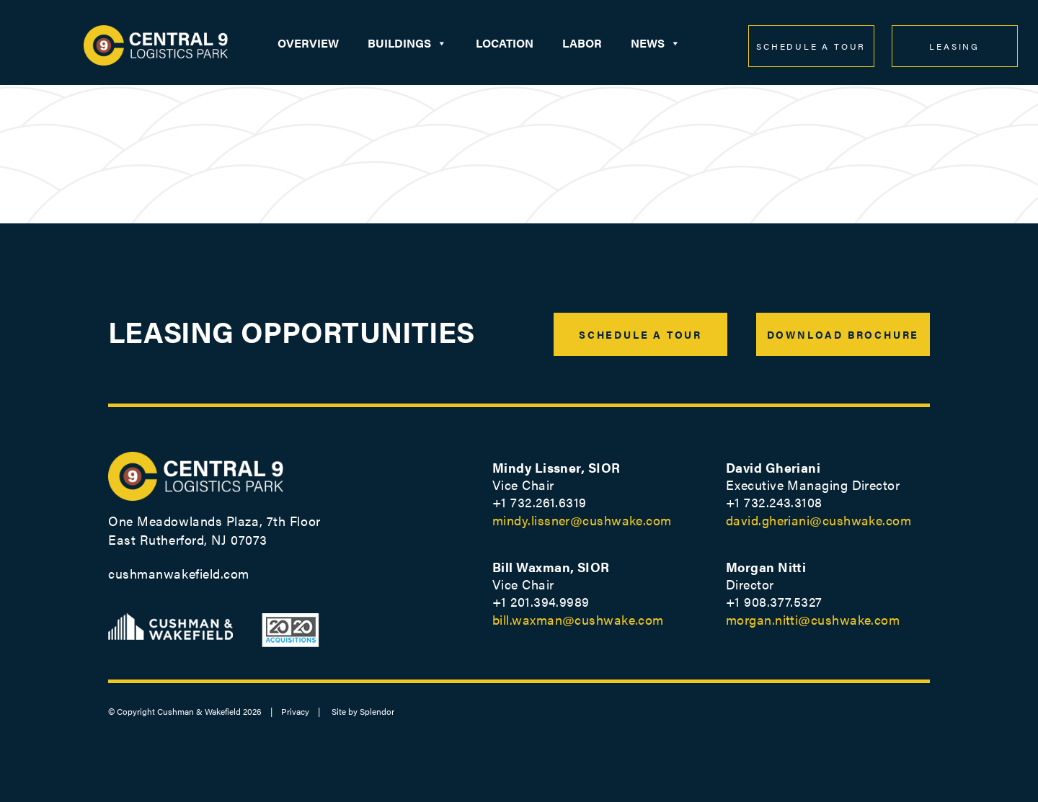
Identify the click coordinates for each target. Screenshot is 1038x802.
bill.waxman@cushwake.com (578, 619)
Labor (582, 43)
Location (504, 43)
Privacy (295, 711)
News (655, 43)
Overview (308, 43)
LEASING (954, 46)
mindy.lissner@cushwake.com (582, 520)
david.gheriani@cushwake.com (818, 520)
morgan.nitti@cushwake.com (813, 619)
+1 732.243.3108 (774, 502)
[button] (441, 43)
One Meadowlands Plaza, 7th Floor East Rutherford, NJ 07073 (214, 530)
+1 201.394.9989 (541, 601)
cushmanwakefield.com (178, 573)
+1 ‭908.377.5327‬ (774, 601)
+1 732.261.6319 (539, 502)
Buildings (407, 43)
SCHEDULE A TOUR (811, 46)
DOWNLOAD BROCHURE (843, 334)
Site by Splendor (363, 711)
